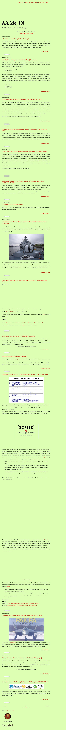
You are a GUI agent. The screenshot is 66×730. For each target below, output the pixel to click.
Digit (43, 314)
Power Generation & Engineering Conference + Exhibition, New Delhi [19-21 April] (25, 682)
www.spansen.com (26, 33)
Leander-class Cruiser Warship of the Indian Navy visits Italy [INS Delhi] (22, 99)
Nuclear (26, 2)
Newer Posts (5, 705)
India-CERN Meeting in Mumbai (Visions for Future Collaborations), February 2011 (24, 603)
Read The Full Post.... (45, 51)
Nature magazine (43, 457)
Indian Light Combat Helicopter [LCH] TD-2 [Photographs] (18, 336)
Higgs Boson (46, 539)
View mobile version (26, 707)
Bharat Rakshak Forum (8, 721)
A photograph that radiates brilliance (12, 204)
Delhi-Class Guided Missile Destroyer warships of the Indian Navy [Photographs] (24, 151)
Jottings (35, 2)
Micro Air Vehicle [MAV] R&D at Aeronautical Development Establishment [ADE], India (19, 324)
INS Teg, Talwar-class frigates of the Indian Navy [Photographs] (19, 60)
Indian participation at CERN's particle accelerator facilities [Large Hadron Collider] (25, 374)
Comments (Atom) (10, 710)
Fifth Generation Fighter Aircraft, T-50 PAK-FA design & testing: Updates (22, 615)
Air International (13, 642)
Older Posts (48, 705)
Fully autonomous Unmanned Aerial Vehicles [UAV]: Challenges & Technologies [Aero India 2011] (24, 322)
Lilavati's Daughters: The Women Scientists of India (28, 360)
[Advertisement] (33, 12)
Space (23, 2)
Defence (31, 2)
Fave (47, 2)
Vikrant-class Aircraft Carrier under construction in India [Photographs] (22, 658)
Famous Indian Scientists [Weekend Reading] (14, 356)
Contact (43, 2)
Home (19, 2)
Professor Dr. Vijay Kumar (11, 311)
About (39, 2)
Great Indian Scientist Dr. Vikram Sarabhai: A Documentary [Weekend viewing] (22, 605)
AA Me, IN (13, 23)
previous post (16, 359)
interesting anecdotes (35, 458)
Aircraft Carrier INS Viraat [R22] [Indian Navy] (15, 39)
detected (8, 586)
